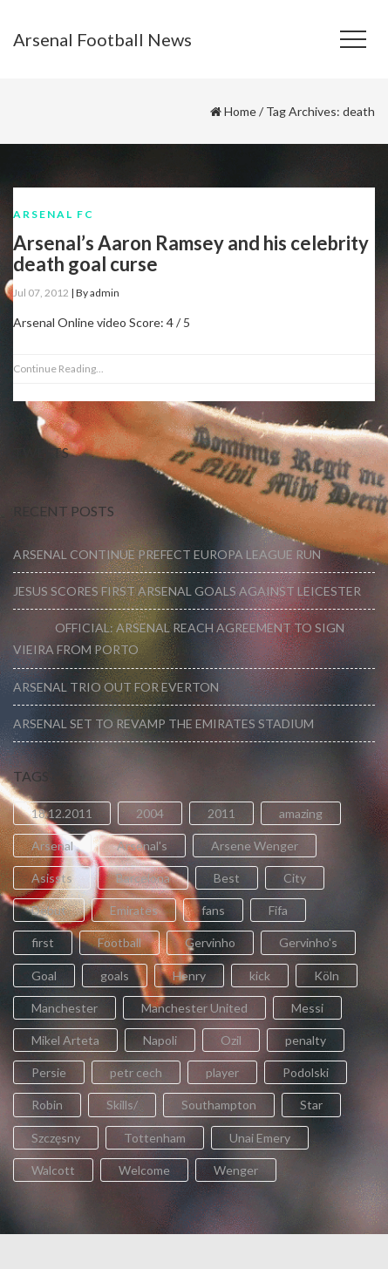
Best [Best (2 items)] (227, 877)
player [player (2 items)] (222, 1072)
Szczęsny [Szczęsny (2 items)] (55, 1137)
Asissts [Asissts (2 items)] (51, 877)
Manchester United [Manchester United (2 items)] (194, 1007)
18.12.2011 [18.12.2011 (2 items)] (61, 813)
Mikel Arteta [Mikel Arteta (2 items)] (65, 1040)
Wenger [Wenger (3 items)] (236, 1170)
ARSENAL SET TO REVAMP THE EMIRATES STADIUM (163, 723)
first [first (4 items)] (42, 942)
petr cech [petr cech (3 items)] (136, 1072)
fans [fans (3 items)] (213, 910)
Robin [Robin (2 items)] (47, 1104)
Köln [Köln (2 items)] (326, 975)
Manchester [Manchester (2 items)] (64, 1007)
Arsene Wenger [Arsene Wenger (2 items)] (254, 845)
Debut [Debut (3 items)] (48, 910)
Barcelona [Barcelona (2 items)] (143, 877)
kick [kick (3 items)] (259, 975)
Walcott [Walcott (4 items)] (53, 1170)
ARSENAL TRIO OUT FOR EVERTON (116, 686)
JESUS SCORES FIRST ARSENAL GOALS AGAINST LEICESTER (187, 590)
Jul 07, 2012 (41, 292)
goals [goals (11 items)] (114, 975)
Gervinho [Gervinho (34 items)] (210, 942)
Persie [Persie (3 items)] (48, 1072)
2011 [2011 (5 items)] (221, 813)
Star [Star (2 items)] (311, 1104)
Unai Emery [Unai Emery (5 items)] (259, 1137)
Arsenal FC (53, 214)
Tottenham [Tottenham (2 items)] (155, 1137)
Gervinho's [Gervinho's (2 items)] (308, 942)
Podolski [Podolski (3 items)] (305, 1072)
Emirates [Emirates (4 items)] (134, 910)
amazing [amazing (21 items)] (301, 813)
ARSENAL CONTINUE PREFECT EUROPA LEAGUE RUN (167, 554)
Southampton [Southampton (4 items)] (218, 1104)
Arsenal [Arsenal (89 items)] (52, 845)
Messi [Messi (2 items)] (307, 1007)
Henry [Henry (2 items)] (189, 975)
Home (240, 111)
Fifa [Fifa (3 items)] (278, 910)
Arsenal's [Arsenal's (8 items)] (142, 845)
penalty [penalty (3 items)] (305, 1040)
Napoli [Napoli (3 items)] (160, 1040)
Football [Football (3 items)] (119, 942)
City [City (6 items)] (294, 877)
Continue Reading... (58, 368)
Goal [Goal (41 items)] (44, 975)
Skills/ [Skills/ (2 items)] (122, 1104)
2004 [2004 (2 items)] (150, 813)
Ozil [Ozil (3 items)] (231, 1040)
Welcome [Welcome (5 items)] (144, 1170)
